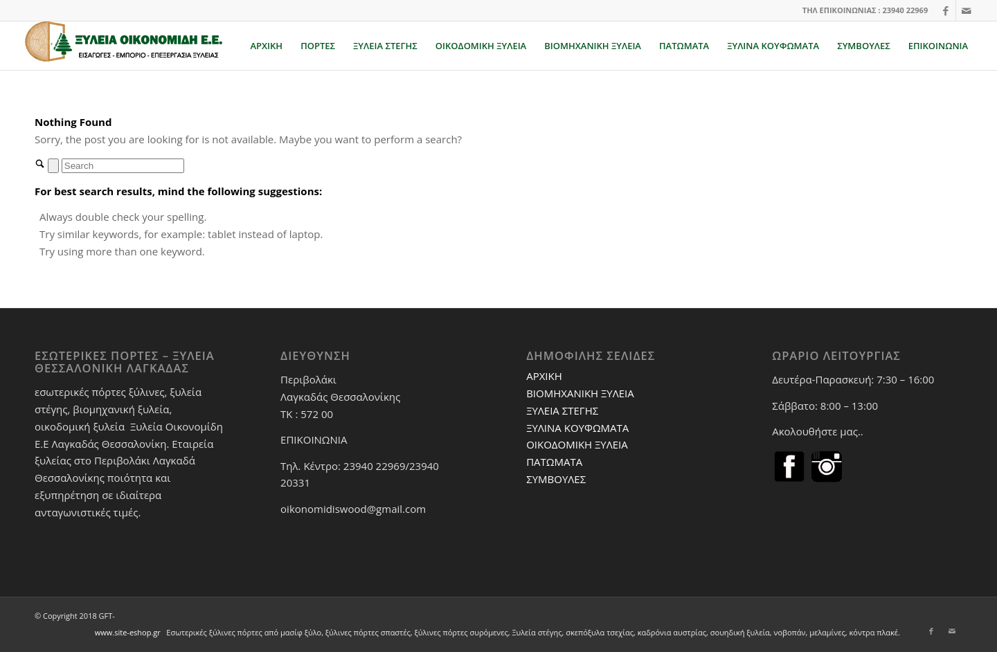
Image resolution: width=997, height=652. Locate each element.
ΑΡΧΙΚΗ (544, 376)
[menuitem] (266, 45)
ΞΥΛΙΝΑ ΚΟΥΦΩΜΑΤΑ (577, 428)
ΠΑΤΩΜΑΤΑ (554, 462)
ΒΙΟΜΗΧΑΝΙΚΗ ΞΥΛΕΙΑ (580, 393)
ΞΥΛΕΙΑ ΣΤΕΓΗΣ (562, 410)
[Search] (123, 166)
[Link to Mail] (966, 10)
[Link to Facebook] (945, 10)
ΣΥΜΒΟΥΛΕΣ (556, 479)
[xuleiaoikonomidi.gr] (124, 45)
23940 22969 (905, 10)
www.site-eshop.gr (128, 632)
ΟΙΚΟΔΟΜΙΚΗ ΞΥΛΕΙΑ (577, 444)
